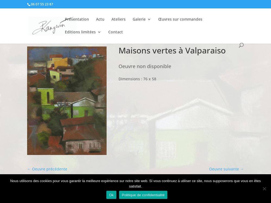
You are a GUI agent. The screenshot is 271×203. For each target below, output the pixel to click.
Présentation (77, 19)
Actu (100, 19)
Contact (115, 32)
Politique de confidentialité (143, 195)
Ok (111, 195)
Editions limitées (80, 32)
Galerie (139, 19)
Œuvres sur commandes (180, 19)
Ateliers (118, 19)
